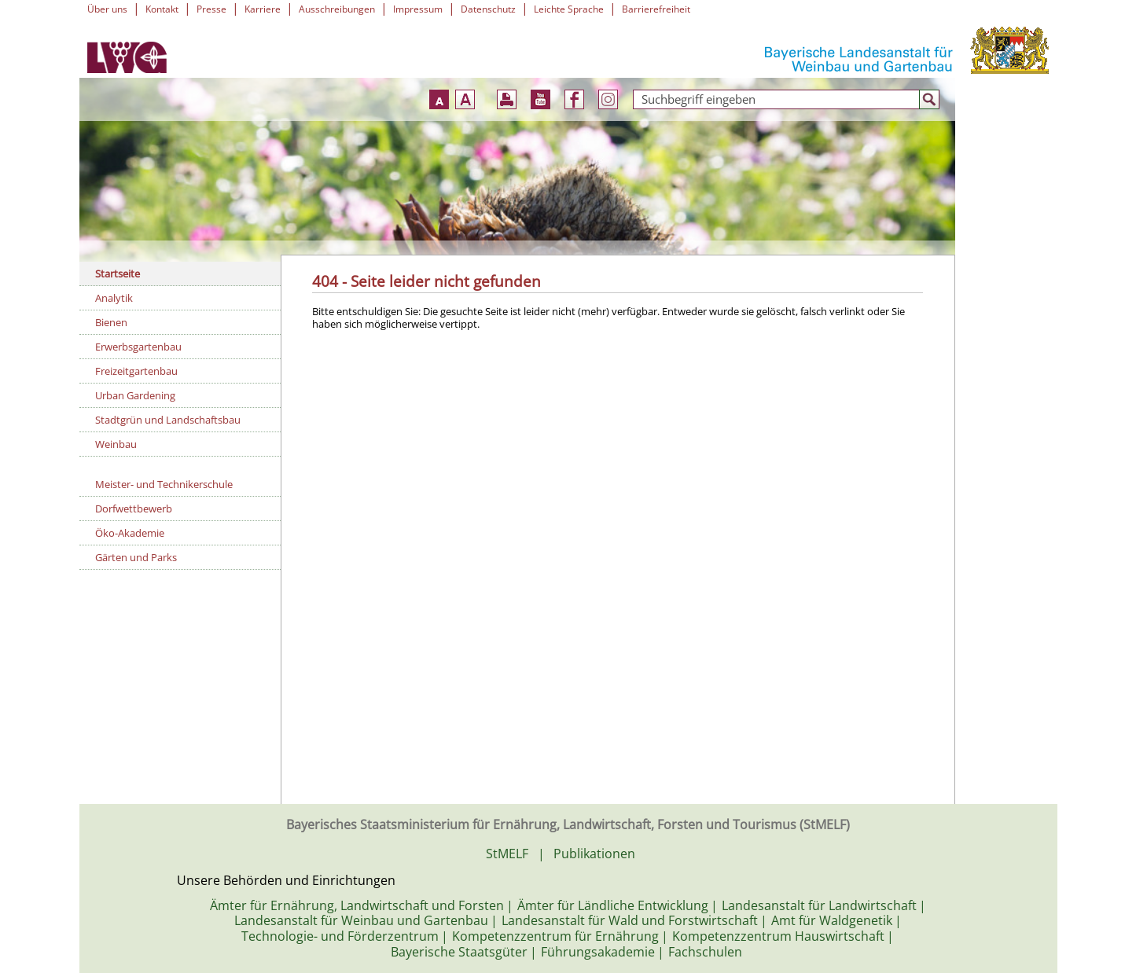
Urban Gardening (135, 395)
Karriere (262, 9)
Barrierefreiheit (656, 9)
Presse (211, 9)
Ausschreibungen (337, 9)
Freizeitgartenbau (136, 371)
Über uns (107, 9)
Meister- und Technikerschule (164, 484)
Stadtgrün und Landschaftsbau (168, 420)
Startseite (117, 273)
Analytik (114, 298)
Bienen (111, 322)
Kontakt (161, 9)
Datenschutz (488, 9)
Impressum (418, 9)
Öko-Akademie (129, 533)
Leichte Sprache (569, 9)
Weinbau (116, 444)
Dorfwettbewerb (133, 508)
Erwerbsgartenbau (138, 347)
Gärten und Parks (136, 557)
